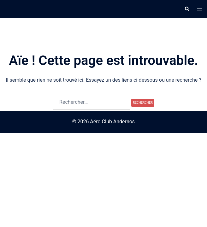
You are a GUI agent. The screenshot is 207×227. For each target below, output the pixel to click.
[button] (186, 8)
